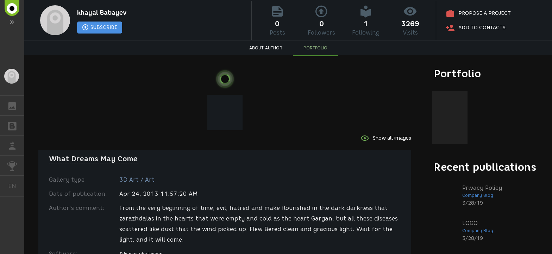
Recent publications (485, 167)
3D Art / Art (137, 179)
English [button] (14, 186)
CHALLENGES (15, 165)
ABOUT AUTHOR (265, 47)
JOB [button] (15, 146)
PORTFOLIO (315, 47)
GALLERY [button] (15, 105)
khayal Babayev (102, 13)
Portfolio (457, 73)
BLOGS (15, 125)
